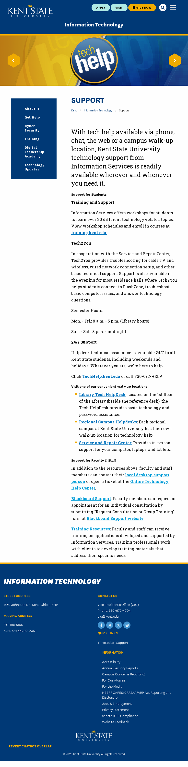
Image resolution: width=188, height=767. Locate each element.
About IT (32, 108)
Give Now (142, 7)
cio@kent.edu (108, 616)
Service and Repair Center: (105, 442)
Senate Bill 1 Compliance (120, 715)
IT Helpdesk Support (113, 642)
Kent (74, 110)
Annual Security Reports (120, 668)
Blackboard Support (91, 498)
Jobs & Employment (117, 703)
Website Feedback (115, 721)
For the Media (112, 686)
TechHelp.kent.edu (101, 376)
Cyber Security (32, 127)
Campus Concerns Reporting (123, 674)
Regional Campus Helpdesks (108, 421)
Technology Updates (35, 166)
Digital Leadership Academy (34, 151)
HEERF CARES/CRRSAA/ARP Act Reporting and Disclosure (136, 695)
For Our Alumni (113, 680)
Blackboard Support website (115, 518)
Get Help (32, 117)
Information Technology (94, 24)
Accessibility (111, 661)
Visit (119, 7)
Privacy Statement (115, 709)
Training (32, 138)
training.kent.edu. (89, 232)
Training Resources (90, 528)
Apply (100, 7)
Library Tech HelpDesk (102, 394)
